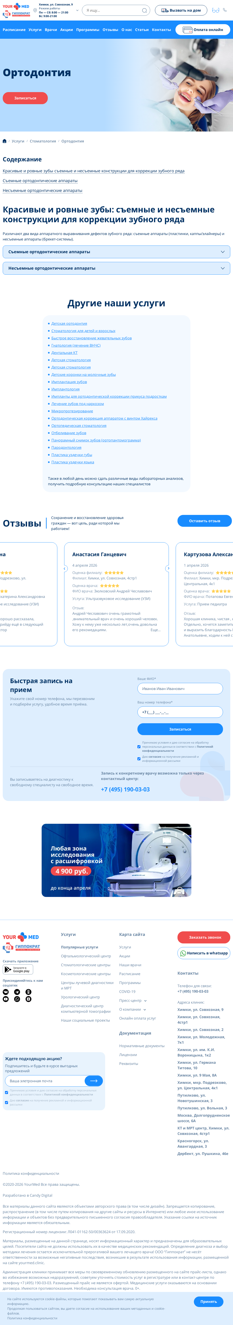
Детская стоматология (71, 360)
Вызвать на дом (181, 10)
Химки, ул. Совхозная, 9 (200, 1011)
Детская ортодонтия (69, 323)
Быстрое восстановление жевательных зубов (91, 338)
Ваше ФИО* (146, 679)
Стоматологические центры (85, 966)
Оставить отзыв (204, 521)
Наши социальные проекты (85, 1021)
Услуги (35, 29)
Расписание (14, 29)
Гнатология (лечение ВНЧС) (76, 345)
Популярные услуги (79, 948)
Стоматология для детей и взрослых (83, 331)
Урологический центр (80, 998)
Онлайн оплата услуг (137, 1019)
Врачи (51, 29)
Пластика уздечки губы (71, 455)
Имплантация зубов (69, 382)
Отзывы (110, 29)
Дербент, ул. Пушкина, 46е (202, 1155)
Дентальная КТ (64, 353)
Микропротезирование (72, 411)
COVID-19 (127, 992)
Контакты (161, 29)
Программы (87, 29)
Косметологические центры (86, 974)
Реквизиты (128, 1064)
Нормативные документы (142, 1046)
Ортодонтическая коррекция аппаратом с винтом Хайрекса (104, 418)
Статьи (142, 29)
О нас (127, 29)
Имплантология (65, 389)
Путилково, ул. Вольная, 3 (202, 1110)
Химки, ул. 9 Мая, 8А (197, 1077)
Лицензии (128, 1055)
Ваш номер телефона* (155, 702)
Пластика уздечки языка (72, 462)
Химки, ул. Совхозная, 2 (200, 1031)
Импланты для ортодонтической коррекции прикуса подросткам (109, 396)
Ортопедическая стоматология (78, 426)
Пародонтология (66, 447)
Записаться (25, 98)
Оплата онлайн (202, 30)
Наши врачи (130, 966)
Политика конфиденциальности (31, 1175)
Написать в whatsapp (204, 955)
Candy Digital (41, 1197)
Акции (66, 29)
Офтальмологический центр (86, 957)
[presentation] (64, 569)
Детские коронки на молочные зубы (83, 374)
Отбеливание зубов (68, 433)
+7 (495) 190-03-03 (125, 790)
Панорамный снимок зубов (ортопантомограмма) (96, 440)
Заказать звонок (205, 938)
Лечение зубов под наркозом (77, 404)
